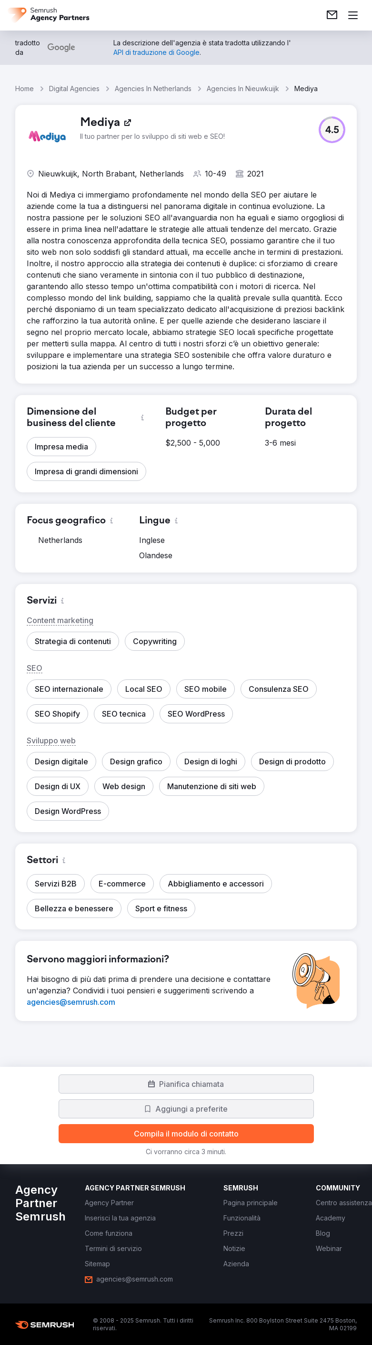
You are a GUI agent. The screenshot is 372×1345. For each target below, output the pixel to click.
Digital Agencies (74, 88)
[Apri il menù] (353, 15)
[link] (332, 15)
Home (24, 88)
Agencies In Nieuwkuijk (243, 88)
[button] (332, 129)
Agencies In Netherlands (153, 88)
